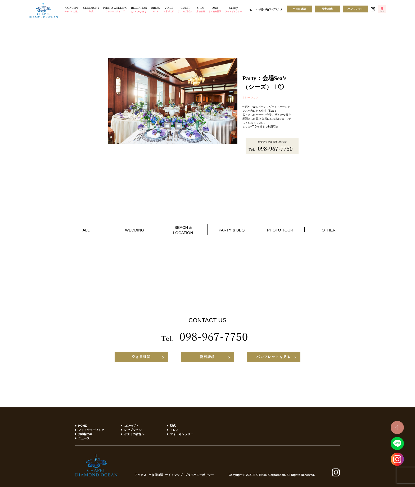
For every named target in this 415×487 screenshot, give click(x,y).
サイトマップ (174, 475)
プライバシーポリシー (199, 475)
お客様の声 (85, 434)
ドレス (174, 429)
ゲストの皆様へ (134, 434)
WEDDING (134, 230)
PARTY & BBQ (232, 230)
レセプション (133, 429)
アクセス (140, 475)
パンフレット (355, 8)
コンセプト (131, 425)
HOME (82, 425)
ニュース (84, 438)
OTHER (329, 230)
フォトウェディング (91, 429)
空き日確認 (299, 8)
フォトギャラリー (181, 434)
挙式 (173, 425)
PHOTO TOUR (280, 230)
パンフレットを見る (273, 357)
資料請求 (327, 8)
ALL (86, 230)
